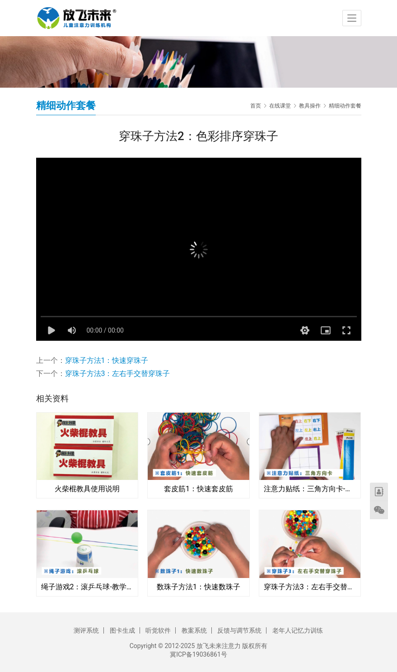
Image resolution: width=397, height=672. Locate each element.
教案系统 (194, 630)
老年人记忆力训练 (297, 630)
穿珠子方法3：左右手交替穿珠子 (117, 373)
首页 (255, 106)
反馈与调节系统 (239, 630)
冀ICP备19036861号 (198, 654)
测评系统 (86, 630)
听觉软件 (158, 630)
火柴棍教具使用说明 (87, 488)
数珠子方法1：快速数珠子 (198, 587)
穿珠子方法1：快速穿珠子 (107, 360)
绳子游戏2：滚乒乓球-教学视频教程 (87, 587)
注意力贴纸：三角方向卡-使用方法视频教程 (310, 488)
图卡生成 (122, 630)
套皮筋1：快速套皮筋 (198, 488)
